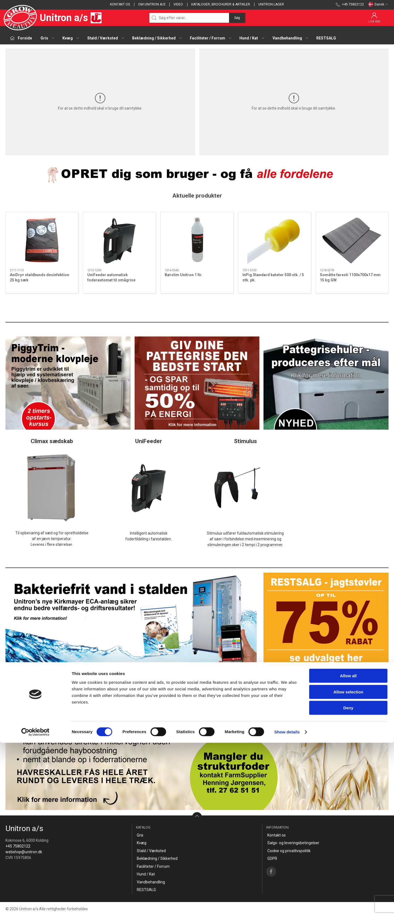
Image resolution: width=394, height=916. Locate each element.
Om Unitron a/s (151, 4)
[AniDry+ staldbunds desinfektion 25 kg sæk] (42, 240)
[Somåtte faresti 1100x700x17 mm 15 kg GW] (352, 240)
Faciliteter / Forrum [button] (211, 38)
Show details (287, 905)
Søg (237, 18)
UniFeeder (148, 441)
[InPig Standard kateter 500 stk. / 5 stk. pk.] (274, 240)
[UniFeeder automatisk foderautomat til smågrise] (119, 240)
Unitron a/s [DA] (53, 17)
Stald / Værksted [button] (106, 38)
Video (178, 4)
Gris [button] (47, 38)
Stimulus (245, 441)
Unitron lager (271, 4)
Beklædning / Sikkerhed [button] (157, 38)
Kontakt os (120, 4)
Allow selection (348, 865)
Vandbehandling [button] (291, 38)
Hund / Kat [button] (252, 38)
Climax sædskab (52, 441)
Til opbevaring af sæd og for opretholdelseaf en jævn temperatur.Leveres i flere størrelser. (51, 539)
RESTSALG (326, 38)
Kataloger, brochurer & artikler (220, 4)
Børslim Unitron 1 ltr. (183, 275)
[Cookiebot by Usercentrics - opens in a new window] (35, 905)
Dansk (378, 4)
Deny (348, 881)
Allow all (348, 849)
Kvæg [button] (71, 38)
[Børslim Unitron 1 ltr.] (197, 240)
